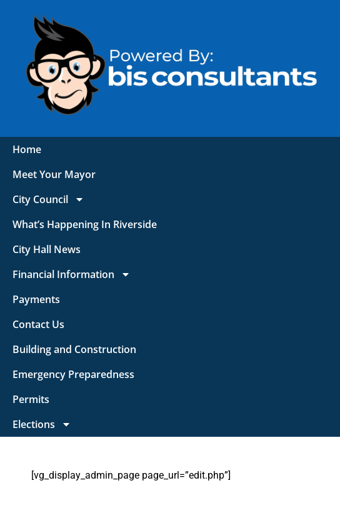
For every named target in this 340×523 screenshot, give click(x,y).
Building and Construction (74, 349)
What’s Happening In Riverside (84, 224)
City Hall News (46, 249)
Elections (41, 424)
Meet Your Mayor (54, 174)
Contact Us (38, 324)
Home (26, 149)
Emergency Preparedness (73, 374)
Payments (36, 299)
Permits (30, 399)
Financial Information (71, 274)
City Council (48, 199)
